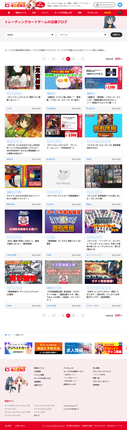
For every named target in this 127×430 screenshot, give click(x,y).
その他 (18, 192)
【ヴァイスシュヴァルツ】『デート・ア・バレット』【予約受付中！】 (63, 146)
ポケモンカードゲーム (14, 141)
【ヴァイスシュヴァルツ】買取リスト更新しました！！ (23, 98)
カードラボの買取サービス (73, 371)
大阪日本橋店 (11, 255)
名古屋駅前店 (51, 108)
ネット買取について (71, 378)
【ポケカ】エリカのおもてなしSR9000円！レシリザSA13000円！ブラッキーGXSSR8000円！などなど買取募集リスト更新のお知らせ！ (23, 149)
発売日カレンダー (70, 384)
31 (73, 58)
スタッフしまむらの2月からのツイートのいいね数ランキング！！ (23, 197)
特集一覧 (96, 378)
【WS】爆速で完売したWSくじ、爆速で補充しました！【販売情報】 (23, 242)
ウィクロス (50, 237)
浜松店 (89, 159)
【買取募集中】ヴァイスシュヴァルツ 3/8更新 (23, 293)
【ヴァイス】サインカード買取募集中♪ (63, 195)
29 (63, 58)
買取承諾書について (71, 381)
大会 (34, 12)
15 (54, 58)
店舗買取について (70, 375)
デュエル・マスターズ (94, 192)
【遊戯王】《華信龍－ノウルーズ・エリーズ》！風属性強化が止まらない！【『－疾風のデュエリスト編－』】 (103, 100)
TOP (9, 335)
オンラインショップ (94, 255)
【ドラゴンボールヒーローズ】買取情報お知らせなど (103, 146)
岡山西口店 (91, 108)
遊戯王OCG (50, 93)
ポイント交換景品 (99, 375)
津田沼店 (10, 159)
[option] (18, 348)
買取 (79, 12)
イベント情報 (39, 375)
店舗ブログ (38, 385)
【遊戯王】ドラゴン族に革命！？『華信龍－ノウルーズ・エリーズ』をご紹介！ (63, 98)
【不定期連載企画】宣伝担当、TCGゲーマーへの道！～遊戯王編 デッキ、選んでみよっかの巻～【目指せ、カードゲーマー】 (63, 295)
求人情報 (96, 368)
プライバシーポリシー (101, 381)
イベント (45, 12)
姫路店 (89, 204)
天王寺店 (50, 204)
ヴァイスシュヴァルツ (14, 93)
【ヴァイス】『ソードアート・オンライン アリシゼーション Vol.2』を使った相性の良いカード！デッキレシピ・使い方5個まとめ (103, 244)
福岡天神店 (11, 204)
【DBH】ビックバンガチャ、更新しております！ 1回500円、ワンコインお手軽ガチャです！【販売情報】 (103, 294)
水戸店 (9, 108)
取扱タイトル (21, 12)
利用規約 (96, 385)
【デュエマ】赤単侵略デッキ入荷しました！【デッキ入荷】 (103, 197)
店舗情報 (107, 12)
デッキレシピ (92, 12)
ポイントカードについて (102, 371)
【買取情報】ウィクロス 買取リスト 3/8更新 (63, 242)
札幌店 (49, 255)
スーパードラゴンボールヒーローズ (98, 141)
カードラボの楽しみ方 (63, 12)
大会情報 (37, 371)
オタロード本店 (92, 305)
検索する (116, 35)
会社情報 (8, 425)
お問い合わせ (20, 425)
